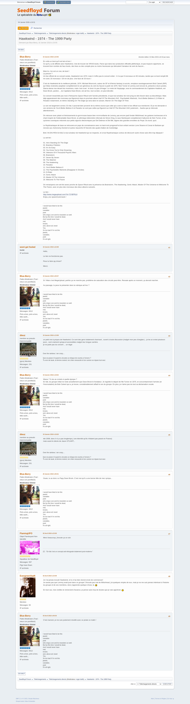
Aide (152, 698)
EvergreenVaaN (27, 576)
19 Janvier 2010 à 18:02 (51, 375)
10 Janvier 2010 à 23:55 (51, 57)
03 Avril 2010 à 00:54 (50, 615)
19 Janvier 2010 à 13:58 (51, 335)
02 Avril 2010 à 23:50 (50, 533)
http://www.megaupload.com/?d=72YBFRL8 (60, 194)
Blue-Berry (25, 57)
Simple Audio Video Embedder (25, 701)
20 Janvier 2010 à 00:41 (51, 474)
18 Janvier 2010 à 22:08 (51, 247)
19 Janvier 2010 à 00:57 (51, 276)
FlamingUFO (26, 533)
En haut (21, 673)
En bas (21, 50)
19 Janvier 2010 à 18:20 (51, 434)
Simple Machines (33, 698)
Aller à (133, 684)
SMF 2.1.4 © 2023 (21, 698)
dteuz (22, 335)
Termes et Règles (160, 698)
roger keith (80, 33)
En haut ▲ (170, 698)
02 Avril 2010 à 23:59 (50, 576)
